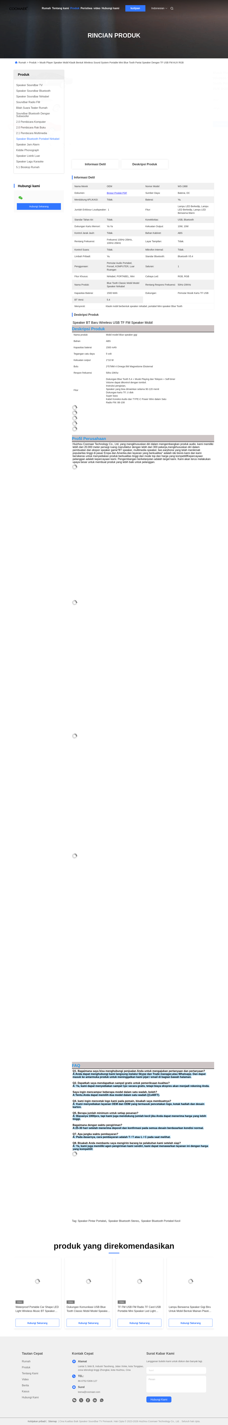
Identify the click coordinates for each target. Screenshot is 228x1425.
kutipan (135, 8)
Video (25, 1379)
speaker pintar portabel (92, 1221)
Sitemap (52, 1421)
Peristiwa (86, 8)
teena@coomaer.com (89, 1392)
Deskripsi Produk (144, 164)
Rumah (46, 8)
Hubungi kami (110, 8)
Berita (25, 1385)
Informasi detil (95, 164)
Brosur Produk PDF (117, 193)
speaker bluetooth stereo (123, 1221)
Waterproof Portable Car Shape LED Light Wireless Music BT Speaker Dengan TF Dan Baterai (37, 1309)
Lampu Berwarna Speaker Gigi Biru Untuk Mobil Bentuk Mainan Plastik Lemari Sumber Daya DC (190, 1309)
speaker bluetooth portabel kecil (160, 1221)
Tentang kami (60, 8)
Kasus (25, 1391)
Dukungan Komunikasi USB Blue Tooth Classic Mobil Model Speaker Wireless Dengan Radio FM (87, 1309)
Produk (74, 8)
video (96, 8)
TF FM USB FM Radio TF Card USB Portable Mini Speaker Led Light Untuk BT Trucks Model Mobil (139, 1309)
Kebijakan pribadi (37, 1421)
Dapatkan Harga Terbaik (161, 124)
